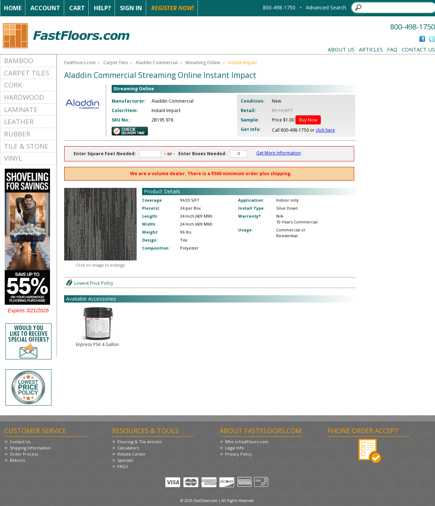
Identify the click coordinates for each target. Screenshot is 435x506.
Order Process (24, 454)
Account (45, 8)
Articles (371, 49)
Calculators (128, 448)
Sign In (131, 8)
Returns (17, 460)
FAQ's (122, 466)
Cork (13, 84)
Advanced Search (326, 7)
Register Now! (172, 8)
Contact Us (418, 49)
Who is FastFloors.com (246, 441)
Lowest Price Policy (93, 283)
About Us (341, 49)
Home (12, 8)
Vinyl (13, 158)
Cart (77, 8)
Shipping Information (30, 448)
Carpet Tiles (26, 72)
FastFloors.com (80, 62)
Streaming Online (202, 62)
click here (325, 130)
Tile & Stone (26, 146)
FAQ (392, 49)
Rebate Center (131, 454)
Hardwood (24, 97)
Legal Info (234, 448)
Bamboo (18, 60)
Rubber (17, 133)
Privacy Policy (238, 454)
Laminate (21, 109)
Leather (19, 121)
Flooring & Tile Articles (139, 441)
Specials (125, 460)
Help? (102, 8)
